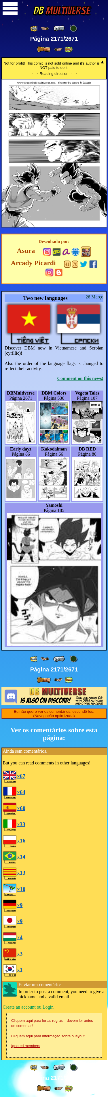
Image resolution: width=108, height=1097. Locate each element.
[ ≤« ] (44, 28)
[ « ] (59, 28)
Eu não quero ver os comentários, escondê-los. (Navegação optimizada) (54, 713)
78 (75, 264)
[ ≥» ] (58, 49)
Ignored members (25, 1046)
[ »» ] (68, 49)
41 (67, 264)
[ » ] (43, 49)
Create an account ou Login (28, 1007)
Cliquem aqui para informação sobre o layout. (48, 1036)
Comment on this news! (80, 378)
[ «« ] (34, 28)
